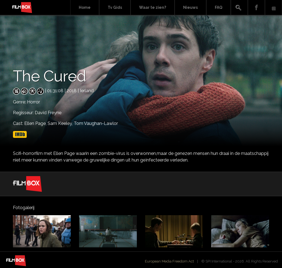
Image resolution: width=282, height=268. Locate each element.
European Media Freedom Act (169, 261)
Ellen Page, (36, 123)
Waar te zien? (152, 7)
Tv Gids (115, 7)
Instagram (273, 7)
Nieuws (190, 7)
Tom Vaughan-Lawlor (96, 123)
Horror (33, 102)
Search (239, 7)
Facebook (256, 7)
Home (85, 7)
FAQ (218, 7)
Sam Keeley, (61, 123)
